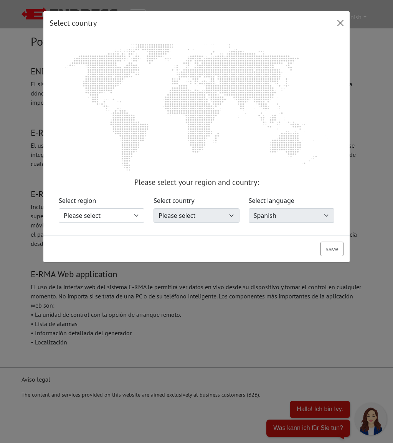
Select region (77, 200)
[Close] (340, 23)
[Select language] (291, 215)
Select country (174, 200)
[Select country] (196, 215)
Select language (271, 200)
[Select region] (101, 215)
